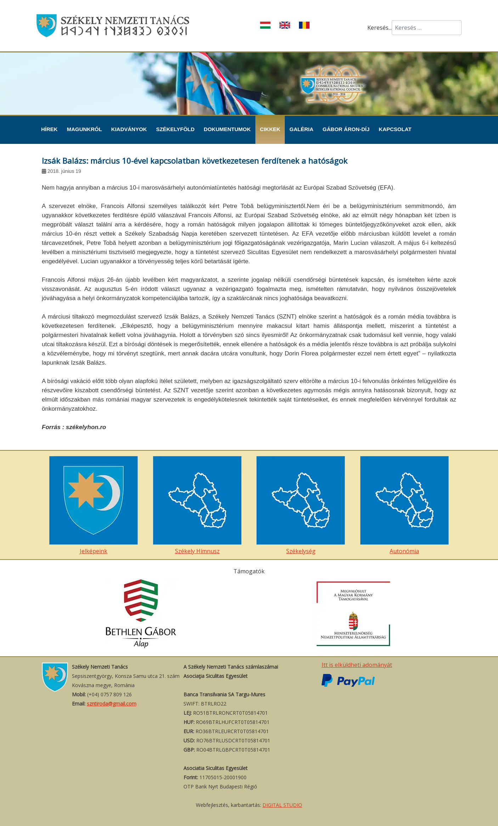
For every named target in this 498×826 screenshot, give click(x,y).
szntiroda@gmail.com (111, 703)
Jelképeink (93, 505)
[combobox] (427, 27)
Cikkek (270, 129)
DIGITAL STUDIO (282, 805)
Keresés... (379, 28)
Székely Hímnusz (197, 505)
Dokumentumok (227, 129)
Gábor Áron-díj (346, 129)
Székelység (300, 505)
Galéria (301, 129)
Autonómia (404, 505)
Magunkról (84, 129)
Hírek (49, 129)
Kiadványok (129, 129)
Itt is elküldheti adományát (357, 665)
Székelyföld (175, 129)
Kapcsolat (395, 129)
